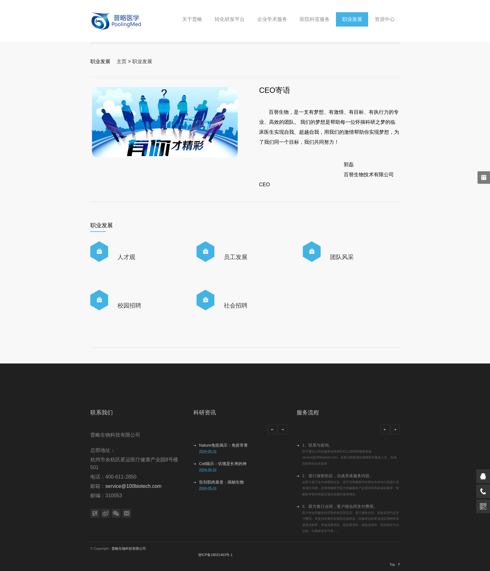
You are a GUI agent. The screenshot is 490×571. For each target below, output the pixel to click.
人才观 (126, 257)
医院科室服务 (315, 19)
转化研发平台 (230, 19)
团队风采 (342, 257)
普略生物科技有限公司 (129, 548)
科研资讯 (204, 412)
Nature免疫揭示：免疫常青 (223, 445)
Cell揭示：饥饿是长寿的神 (223, 463)
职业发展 (352, 19)
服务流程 (308, 412)
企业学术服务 (272, 19)
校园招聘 (129, 305)
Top (392, 564)
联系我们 (101, 412)
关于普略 (192, 19)
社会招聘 (236, 305)
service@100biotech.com (133, 486)
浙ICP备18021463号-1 (215, 555)
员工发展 (236, 257)
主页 (122, 61)
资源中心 (385, 19)
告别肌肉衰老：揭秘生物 (221, 482)
